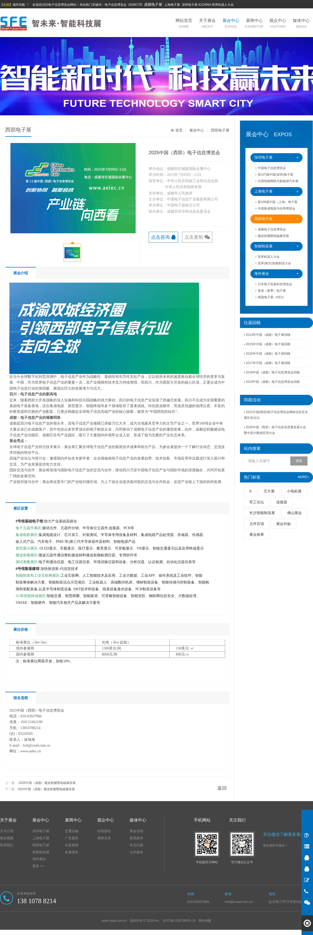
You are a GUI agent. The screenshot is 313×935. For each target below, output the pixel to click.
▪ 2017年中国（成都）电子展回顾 (267, 363)
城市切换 (21, 4)
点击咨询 (163, 237)
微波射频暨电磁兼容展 (272, 236)
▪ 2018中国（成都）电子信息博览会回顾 (272, 372)
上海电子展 (276, 191)
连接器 (281, 502)
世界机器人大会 (267, 257)
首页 (179, 130)
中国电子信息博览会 (270, 168)
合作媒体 (136, 852)
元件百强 (256, 524)
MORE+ (303, 477)
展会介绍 (20, 273)
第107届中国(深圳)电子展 (274, 174)
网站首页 (184, 23)
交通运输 (72, 831)
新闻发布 (136, 838)
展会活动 (136, 831)
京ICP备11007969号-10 (179, 920)
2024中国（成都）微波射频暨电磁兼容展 (46, 789)
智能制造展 (276, 246)
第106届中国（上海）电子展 (276, 202)
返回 (222, 788)
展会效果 (256, 534)
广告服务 (72, 838)
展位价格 (20, 629)
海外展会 (276, 273)
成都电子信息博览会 (270, 229)
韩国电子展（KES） (270, 297)
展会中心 (231, 23)
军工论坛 (256, 502)
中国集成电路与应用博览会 (275, 208)
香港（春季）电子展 (270, 291)
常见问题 (136, 845)
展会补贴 (283, 524)
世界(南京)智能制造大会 (273, 263)
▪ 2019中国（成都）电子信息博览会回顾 (272, 382)
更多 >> (38, 866)
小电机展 (294, 491)
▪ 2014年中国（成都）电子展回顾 (267, 335)
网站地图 (205, 920)
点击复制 (197, 237)
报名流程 (20, 698)
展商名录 (104, 838)
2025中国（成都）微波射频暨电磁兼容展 (47, 783)
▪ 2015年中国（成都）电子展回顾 (267, 344)
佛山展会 (294, 513)
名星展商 (72, 845)
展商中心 (254, 23)
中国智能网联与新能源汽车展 (276, 181)
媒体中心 (301, 23)
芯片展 (269, 491)
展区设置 (20, 508)
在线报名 (104, 831)
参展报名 (72, 852)
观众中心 (278, 23)
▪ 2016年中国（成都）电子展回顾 (267, 353)
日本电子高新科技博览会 (273, 284)
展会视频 (7, 838)
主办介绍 (7, 831)
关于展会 (207, 23)
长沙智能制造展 (262, 513)
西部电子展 (276, 219)
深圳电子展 (276, 157)
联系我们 (7, 845)
